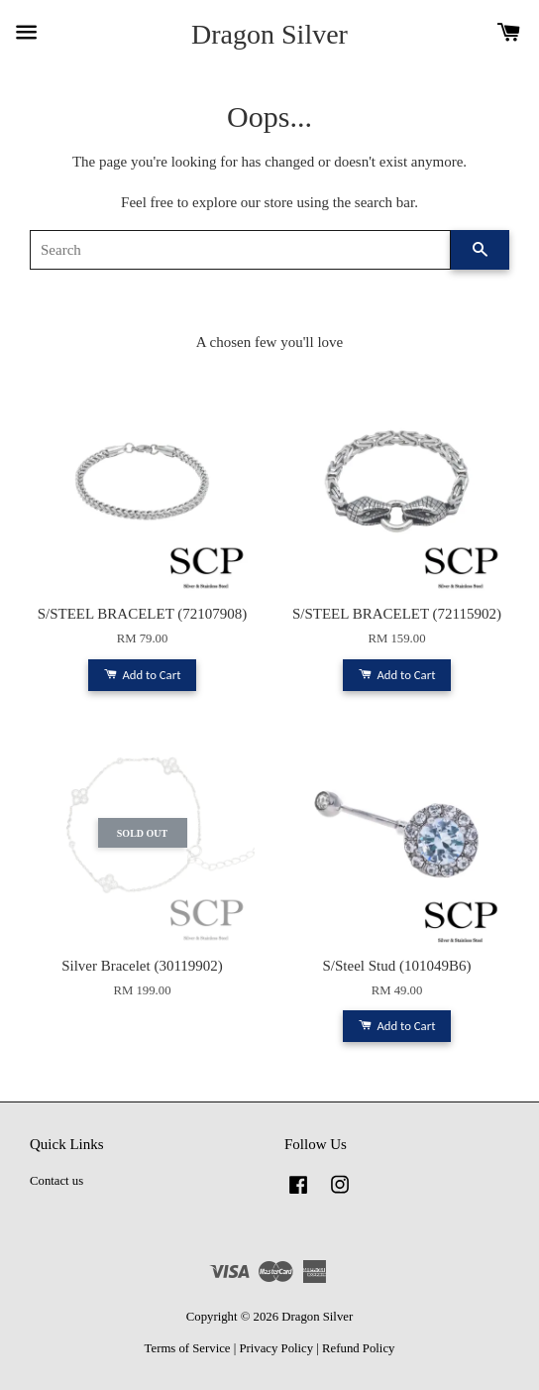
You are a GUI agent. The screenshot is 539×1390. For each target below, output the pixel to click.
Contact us (56, 1181)
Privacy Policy (276, 1348)
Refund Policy (358, 1348)
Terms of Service (188, 1348)
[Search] (240, 250)
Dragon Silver (269, 34)
